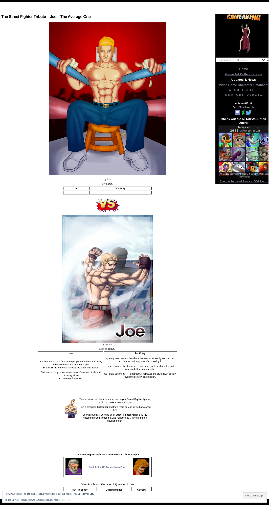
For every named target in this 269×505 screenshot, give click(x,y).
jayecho (109, 344)
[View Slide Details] (244, 38)
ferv (109, 179)
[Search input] (239, 60)
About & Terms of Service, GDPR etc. (244, 181)
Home (243, 69)
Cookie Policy (65, 500)
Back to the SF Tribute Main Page (107, 467)
